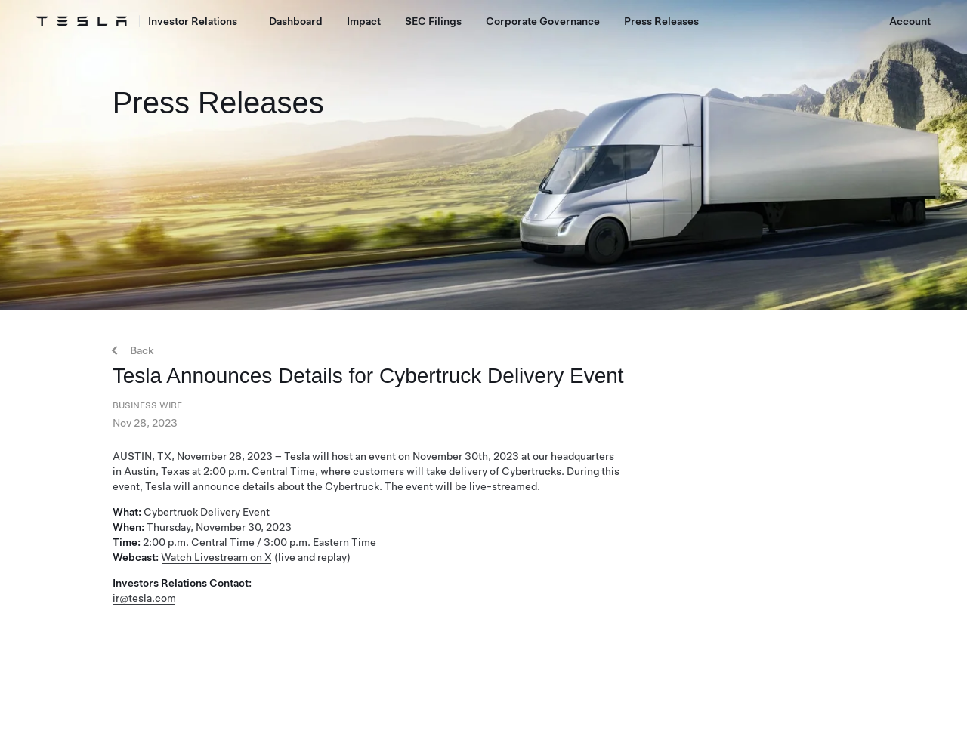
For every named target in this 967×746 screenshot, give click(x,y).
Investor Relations (192, 21)
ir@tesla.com (144, 598)
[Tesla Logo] (81, 21)
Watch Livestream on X (216, 557)
